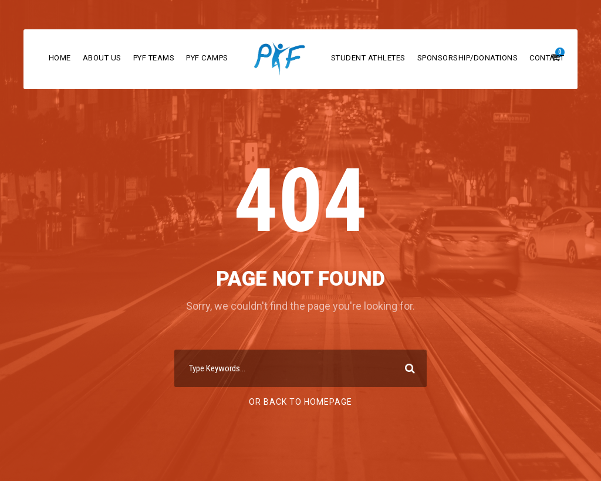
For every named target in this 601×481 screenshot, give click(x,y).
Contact (547, 57)
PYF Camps (207, 57)
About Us (102, 57)
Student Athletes (368, 57)
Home (60, 57)
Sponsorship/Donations (467, 57)
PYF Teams (154, 57)
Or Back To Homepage (300, 402)
